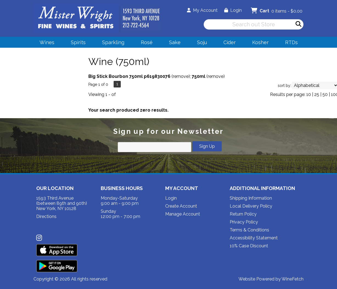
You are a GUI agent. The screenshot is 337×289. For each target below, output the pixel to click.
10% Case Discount (249, 245)
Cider (228, 43)
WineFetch (293, 279)
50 (325, 94)
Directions (46, 216)
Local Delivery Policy (251, 206)
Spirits (76, 43)
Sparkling (111, 43)
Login (233, 10)
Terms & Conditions (249, 230)
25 (316, 94)
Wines (45, 43)
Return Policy (243, 214)
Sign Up (207, 146)
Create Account (181, 206)
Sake (175, 42)
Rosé (147, 42)
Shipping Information (251, 198)
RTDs (291, 42)
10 (308, 94)
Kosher (260, 42)
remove (181, 76)
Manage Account (182, 214)
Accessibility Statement (254, 237)
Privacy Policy (244, 222)
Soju (200, 43)
